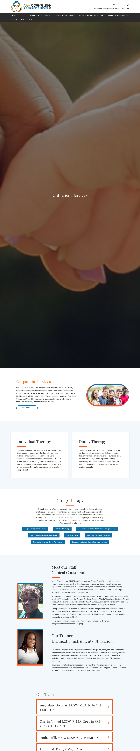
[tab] (74, 707)
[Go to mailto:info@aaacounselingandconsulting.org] (110, 8)
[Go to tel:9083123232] (110, 4)
